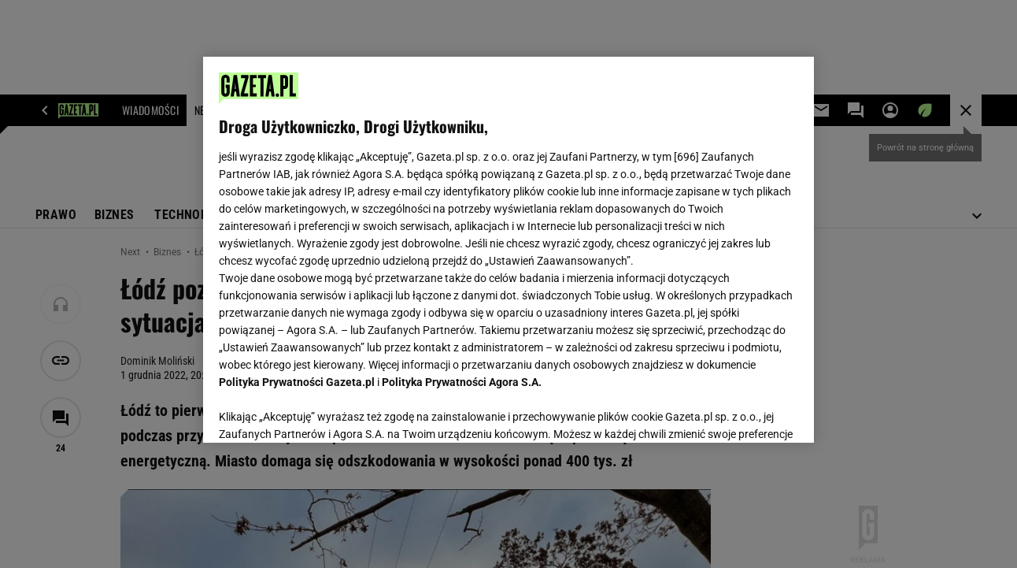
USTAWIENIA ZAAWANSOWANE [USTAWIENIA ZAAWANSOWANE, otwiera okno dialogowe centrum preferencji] (322, 411)
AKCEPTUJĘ (744, 412)
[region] (508, 250)
